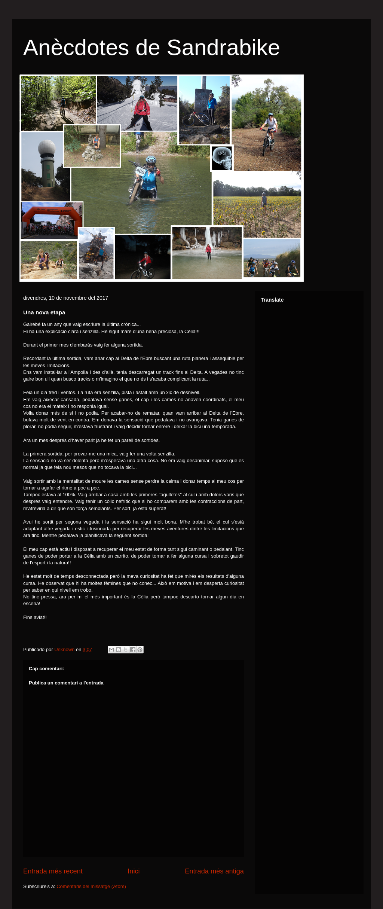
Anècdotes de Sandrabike (151, 47)
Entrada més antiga (214, 871)
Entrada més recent (53, 871)
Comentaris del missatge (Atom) (91, 886)
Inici (134, 871)
